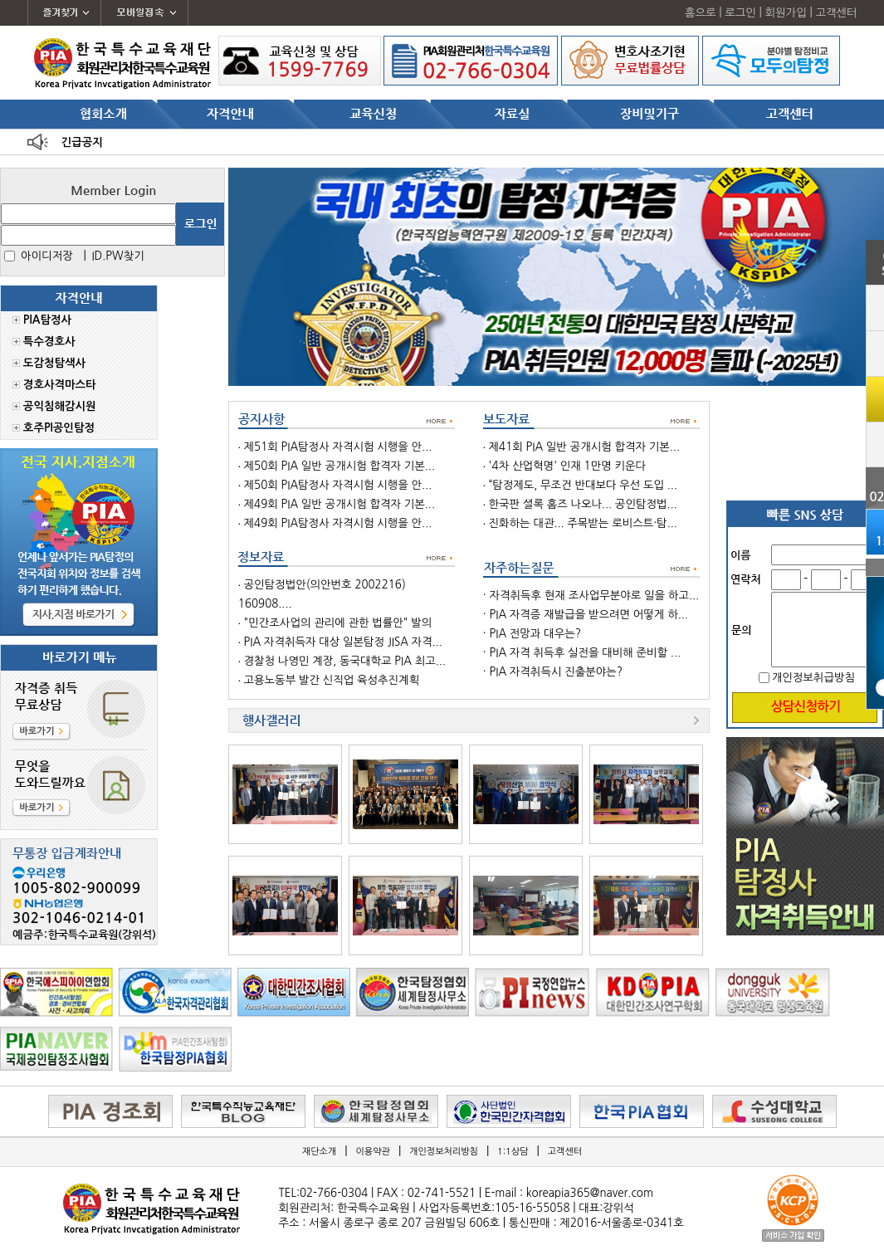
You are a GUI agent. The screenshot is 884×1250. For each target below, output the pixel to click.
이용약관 (373, 1151)
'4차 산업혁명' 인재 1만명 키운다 (568, 466)
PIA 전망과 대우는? (535, 633)
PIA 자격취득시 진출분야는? (556, 672)
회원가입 (786, 12)
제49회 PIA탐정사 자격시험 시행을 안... (338, 523)
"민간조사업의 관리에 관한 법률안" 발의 (338, 623)
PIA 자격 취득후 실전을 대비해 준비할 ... (585, 652)
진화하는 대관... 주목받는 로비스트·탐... (583, 523)
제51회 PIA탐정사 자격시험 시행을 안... (338, 447)
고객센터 (836, 12)
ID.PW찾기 (117, 256)
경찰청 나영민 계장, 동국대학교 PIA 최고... (345, 661)
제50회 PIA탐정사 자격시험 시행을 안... (338, 485)
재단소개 (319, 1151)
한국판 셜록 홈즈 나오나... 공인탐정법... (583, 504)
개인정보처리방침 (443, 1151)
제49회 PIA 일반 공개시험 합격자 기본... (339, 504)
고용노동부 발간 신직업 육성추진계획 (332, 680)
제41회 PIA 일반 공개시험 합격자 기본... (584, 447)
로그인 (740, 12)
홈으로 (700, 12)
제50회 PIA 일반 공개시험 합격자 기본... (339, 466)
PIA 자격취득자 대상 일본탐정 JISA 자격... (343, 642)
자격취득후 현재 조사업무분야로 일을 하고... (594, 595)
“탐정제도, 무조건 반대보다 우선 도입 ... (583, 485)
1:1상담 (512, 1151)
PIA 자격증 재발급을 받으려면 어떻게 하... (588, 614)
